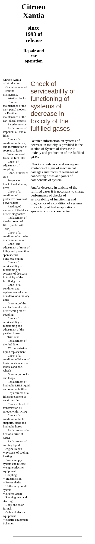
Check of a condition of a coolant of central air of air (16, 236)
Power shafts (13, 482)
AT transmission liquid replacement (15, 350)
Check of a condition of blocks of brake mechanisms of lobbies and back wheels (16, 363)
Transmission (13, 478)
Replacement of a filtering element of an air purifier (15, 396)
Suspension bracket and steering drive (15, 184)
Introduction (13, 83)
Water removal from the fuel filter (14, 156)
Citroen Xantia (12, 79)
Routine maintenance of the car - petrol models (14, 105)
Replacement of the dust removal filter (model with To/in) (14, 223)
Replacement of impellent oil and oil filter (15, 131)
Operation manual (16, 87)
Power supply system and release (14, 461)
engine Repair (14, 449)
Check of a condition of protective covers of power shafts (15, 197)
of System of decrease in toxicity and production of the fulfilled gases (57, 152)
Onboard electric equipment (14, 514)
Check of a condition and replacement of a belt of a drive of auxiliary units (16, 292)
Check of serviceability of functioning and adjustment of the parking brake (13, 326)
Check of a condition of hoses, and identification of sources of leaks (15, 145)
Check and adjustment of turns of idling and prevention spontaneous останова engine (16, 251)
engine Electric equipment (13, 469)
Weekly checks (17, 98)
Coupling (11, 475)
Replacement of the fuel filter (14, 342)
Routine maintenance (10, 92)
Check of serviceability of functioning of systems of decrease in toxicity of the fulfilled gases (15, 272)
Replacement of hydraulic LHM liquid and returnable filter (16, 385)
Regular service (16, 124)
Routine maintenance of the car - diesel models (14, 116)
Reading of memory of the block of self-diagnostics (15, 210)
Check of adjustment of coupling (11, 165)
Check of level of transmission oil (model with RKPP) (15, 407)
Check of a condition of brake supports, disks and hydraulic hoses (14, 420)
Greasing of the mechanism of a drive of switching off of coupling (16, 309)
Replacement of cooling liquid (14, 443)
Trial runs (13, 337)
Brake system (14, 493)
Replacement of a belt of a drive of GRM (15, 433)
